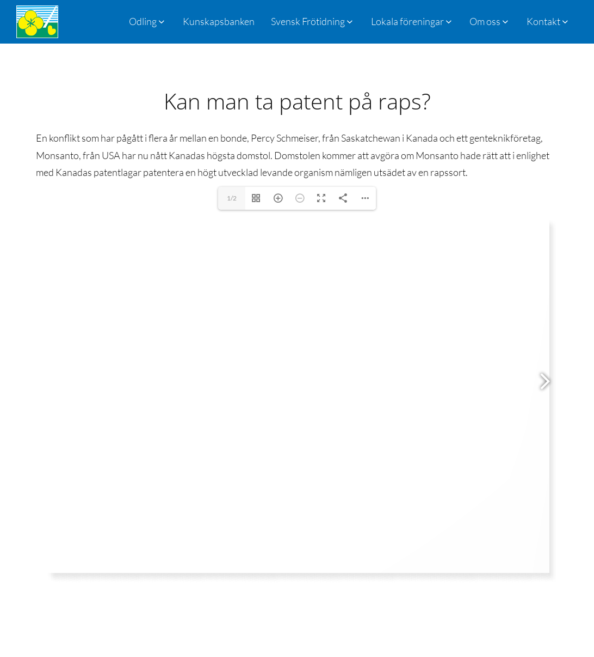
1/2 (232, 198)
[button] (313, 21)
